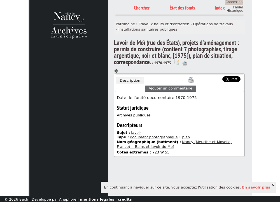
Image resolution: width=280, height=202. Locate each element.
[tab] (130, 80)
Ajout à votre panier (184, 63)
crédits (125, 199)
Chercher (142, 7)
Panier (238, 7)
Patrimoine (125, 24)
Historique (235, 11)
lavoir (136, 132)
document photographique (154, 137)
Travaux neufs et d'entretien (164, 24)
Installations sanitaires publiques (147, 29)
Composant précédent (116, 71)
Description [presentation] (130, 80)
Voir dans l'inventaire (176, 62)
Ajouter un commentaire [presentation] (170, 88)
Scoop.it (214, 78)
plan (186, 137)
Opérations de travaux (213, 24)
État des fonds (182, 7)
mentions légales (97, 199)
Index (220, 7)
